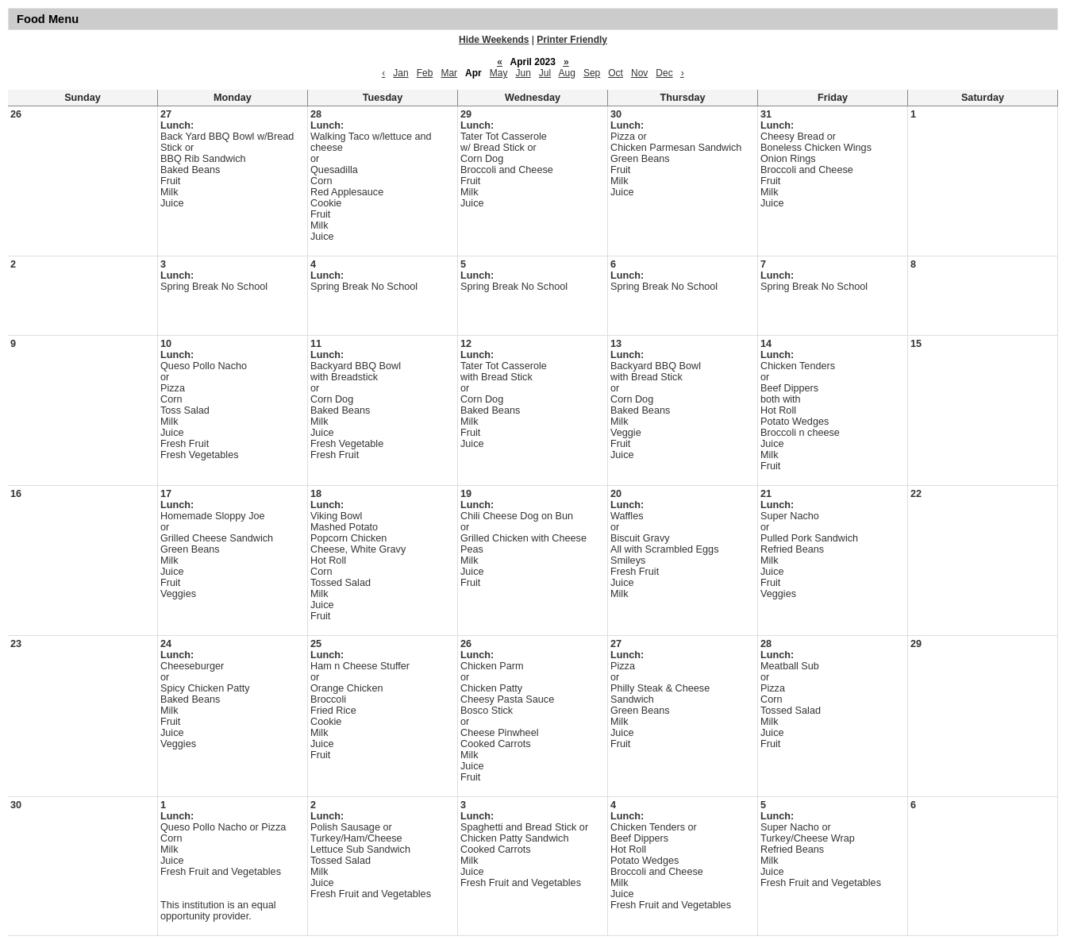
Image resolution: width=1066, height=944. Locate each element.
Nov (639, 73)
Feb (425, 73)
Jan (400, 73)
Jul (545, 73)
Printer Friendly (572, 39)
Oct (615, 73)
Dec (664, 73)
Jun (522, 73)
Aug (567, 73)
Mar (449, 73)
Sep (591, 73)
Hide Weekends (494, 39)
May (499, 73)
